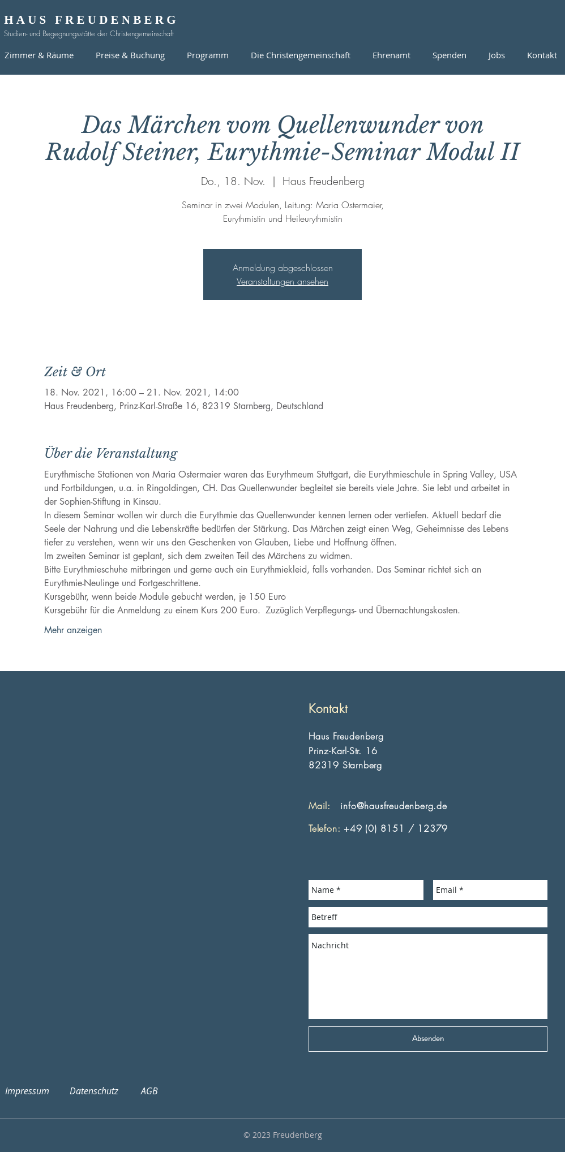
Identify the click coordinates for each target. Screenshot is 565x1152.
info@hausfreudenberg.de (393, 805)
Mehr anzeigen (73, 630)
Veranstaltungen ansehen (282, 281)
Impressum (34, 1091)
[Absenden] (428, 1039)
